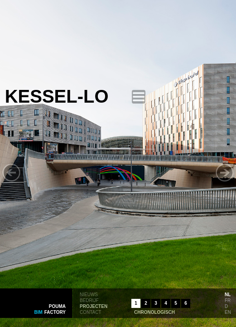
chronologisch (154, 311)
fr (228, 299)
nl (228, 293)
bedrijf (89, 299)
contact (90, 311)
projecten (93, 305)
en (228, 311)
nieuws (89, 293)
